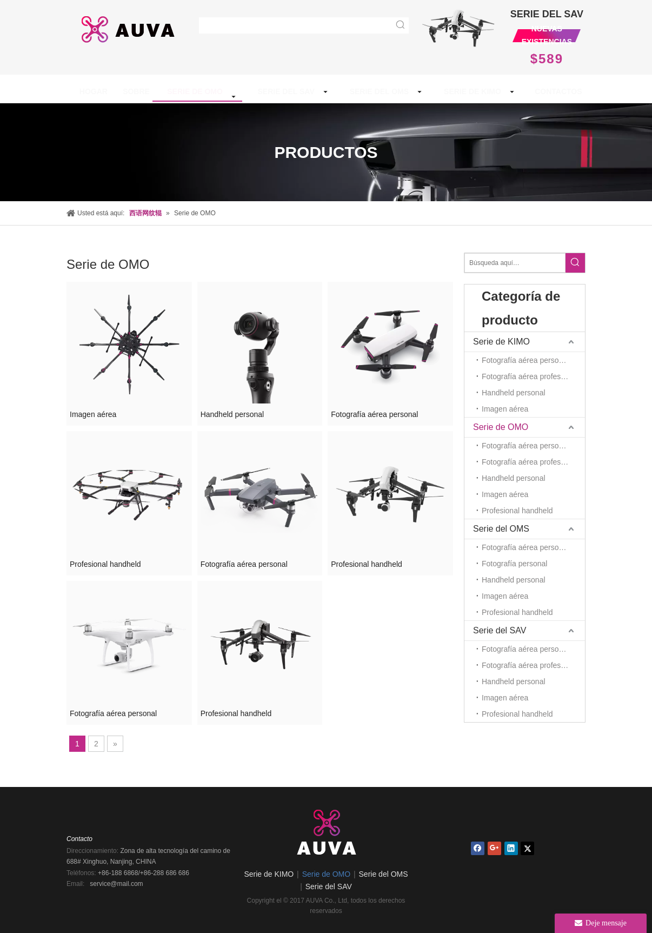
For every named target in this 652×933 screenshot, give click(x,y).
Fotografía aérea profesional (529, 376)
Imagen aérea (93, 414)
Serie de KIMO (501, 341)
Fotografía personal (514, 563)
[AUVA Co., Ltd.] (326, 830)
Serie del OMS (501, 528)
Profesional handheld (105, 564)
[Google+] (494, 848)
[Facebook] (477, 848)
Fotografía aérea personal (374, 414)
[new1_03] (458, 26)
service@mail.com (116, 884)
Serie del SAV (499, 630)
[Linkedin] (511, 848)
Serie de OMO (500, 427)
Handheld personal (232, 414)
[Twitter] (527, 848)
